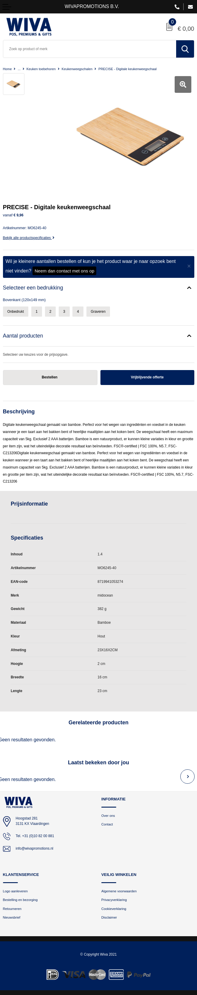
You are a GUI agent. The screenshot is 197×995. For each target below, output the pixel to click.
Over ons (108, 815)
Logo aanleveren (15, 891)
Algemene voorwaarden (119, 891)
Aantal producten (23, 336)
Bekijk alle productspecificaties (29, 238)
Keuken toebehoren (41, 69)
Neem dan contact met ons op (64, 270)
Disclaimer (109, 917)
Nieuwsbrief (12, 917)
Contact (107, 824)
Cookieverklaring (113, 909)
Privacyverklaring (114, 900)
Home (7, 69)
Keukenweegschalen (77, 69)
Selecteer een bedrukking (33, 288)
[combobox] (89, 49)
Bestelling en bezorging (20, 900)
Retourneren (12, 909)
